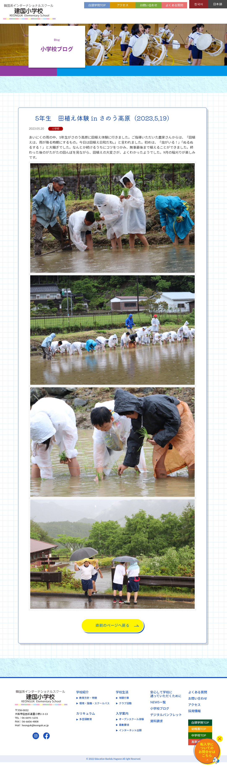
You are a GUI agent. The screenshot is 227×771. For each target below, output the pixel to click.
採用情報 (194, 720)
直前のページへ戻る (112, 634)
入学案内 (122, 722)
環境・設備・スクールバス (94, 712)
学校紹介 (82, 701)
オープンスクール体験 (131, 728)
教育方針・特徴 (88, 706)
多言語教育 (85, 728)
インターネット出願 (130, 739)
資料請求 (156, 730)
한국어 (198, 4)
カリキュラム (85, 722)
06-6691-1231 (30, 726)
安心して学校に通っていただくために (165, 703)
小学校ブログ (159, 717)
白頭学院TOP (97, 5)
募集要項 (124, 733)
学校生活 (122, 701)
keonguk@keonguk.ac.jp (35, 734)
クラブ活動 (125, 712)
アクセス (122, 5)
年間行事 (124, 706)
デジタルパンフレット (166, 723)
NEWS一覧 (158, 711)
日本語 (217, 4)
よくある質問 (174, 5)
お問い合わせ (148, 5)
